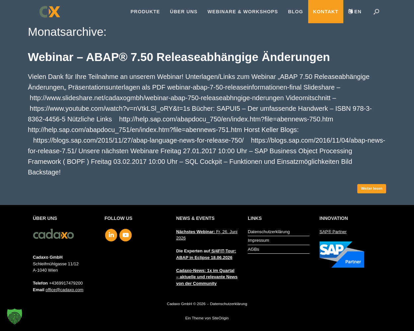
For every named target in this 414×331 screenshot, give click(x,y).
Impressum (258, 240)
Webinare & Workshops (242, 11)
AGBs (253, 249)
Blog (295, 11)
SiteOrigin (220, 318)
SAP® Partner (333, 231)
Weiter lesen (371, 188)
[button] (376, 11)
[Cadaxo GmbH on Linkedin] (111, 235)
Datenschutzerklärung (269, 231)
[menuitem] (355, 11)
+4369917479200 (66, 283)
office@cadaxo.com (64, 289)
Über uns (183, 11)
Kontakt (325, 11)
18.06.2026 (222, 257)
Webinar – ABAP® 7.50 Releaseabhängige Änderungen (179, 56)
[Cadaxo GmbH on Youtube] (125, 235)
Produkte (145, 11)
